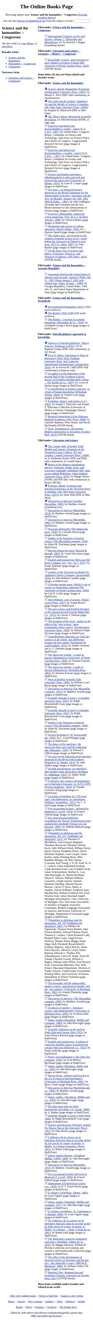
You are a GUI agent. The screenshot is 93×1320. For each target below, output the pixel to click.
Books (19, 1307)
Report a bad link (48, 1295)
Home (11, 1301)
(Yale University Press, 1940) (63, 681)
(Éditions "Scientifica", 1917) (66, 799)
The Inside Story (68, 1307)
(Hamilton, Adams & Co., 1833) (66, 1241)
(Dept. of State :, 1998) (68, 279)
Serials (81, 1301)
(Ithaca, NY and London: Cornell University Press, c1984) (67, 451)
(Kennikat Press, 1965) (65, 670)
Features (39, 1307)
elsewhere (7, 46)
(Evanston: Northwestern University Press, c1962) (67, 90)
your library (27, 43)
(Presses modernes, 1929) (68, 784)
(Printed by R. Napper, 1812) (68, 759)
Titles (60, 1301)
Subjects (70, 1301)
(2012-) (66, 306)
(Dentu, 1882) (68, 1192)
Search (21, 1301)
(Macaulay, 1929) (66, 747)
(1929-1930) (61, 313)
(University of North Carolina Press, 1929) (67, 657)
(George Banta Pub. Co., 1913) (67, 612)
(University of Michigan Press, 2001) (67, 1078)
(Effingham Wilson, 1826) (67, 391)
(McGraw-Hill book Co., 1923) (66, 1044)
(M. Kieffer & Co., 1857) (67, 378)
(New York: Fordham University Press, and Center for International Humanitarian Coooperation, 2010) (67, 361)
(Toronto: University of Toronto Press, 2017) (67, 1275)
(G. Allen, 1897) (66, 240)
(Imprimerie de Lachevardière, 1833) (67, 641)
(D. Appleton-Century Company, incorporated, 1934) (67, 575)
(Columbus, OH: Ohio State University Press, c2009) (67, 104)
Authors (49, 1301)
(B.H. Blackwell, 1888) (67, 1262)
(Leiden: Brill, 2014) (68, 431)
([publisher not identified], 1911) (64, 836)
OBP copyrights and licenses (46, 1315)
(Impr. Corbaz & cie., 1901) (68, 1226)
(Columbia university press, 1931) (67, 699)
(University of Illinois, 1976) (65, 179)
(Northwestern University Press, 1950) (68, 626)
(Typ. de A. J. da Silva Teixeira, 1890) (66, 217)
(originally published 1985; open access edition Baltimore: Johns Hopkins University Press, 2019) (67, 470)
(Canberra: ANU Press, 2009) (66, 418)
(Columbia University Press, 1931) (67, 712)
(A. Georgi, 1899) (67, 1108)
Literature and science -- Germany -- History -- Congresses (59, 52)
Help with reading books (23, 1295)
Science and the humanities (16, 59)
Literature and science (65, 440)
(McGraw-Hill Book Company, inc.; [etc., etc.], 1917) (67, 561)
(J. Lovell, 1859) (67, 810)
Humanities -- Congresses (22, 63)
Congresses (14, 66)
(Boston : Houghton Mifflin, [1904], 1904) (65, 1157)
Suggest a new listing (72, 1295)
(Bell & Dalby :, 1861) (68, 195)
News (29, 1307)
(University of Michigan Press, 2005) (67, 1010)
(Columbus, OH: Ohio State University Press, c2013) (68, 490)
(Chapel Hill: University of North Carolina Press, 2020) (67, 62)
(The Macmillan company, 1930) (66, 540)
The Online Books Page (46, 6)
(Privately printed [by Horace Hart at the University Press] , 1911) (68, 1128)
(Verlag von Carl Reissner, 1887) (68, 822)
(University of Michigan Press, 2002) (67, 988)
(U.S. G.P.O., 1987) (65, 129)
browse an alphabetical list (31, 20)
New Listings (35, 1301)
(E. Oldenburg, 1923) (66, 771)
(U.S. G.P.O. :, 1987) (66, 153)
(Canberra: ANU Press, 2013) (66, 253)
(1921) (65, 1031)
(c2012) (67, 344)
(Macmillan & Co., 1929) (65, 321)
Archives (51, 1307)
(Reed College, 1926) (64, 228)
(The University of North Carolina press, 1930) (67, 587)
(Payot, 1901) (68, 1143)
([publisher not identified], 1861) (63, 923)
